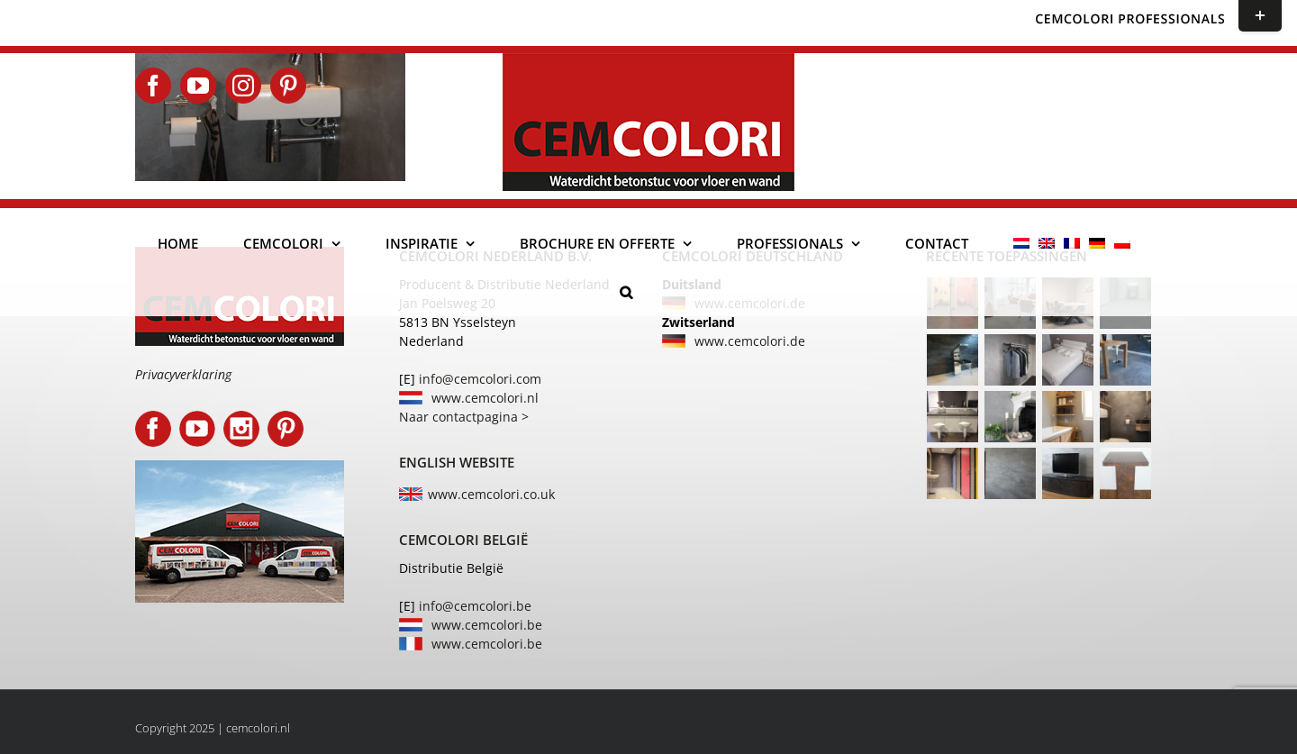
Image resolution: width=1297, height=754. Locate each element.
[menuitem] (1021, 243)
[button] (626, 292)
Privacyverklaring (183, 374)
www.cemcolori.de (749, 341)
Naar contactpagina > (464, 416)
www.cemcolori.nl (485, 397)
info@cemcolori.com (480, 378)
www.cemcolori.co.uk (491, 494)
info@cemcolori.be (475, 605)
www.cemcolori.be (486, 624)
